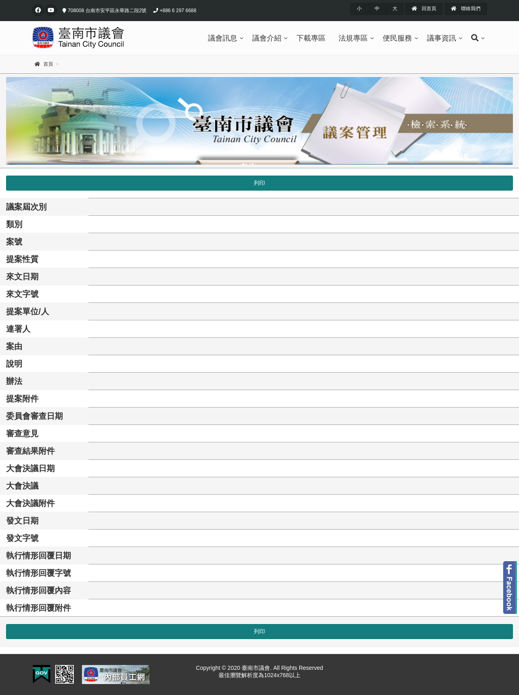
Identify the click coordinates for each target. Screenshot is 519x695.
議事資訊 (441, 38)
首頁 (48, 64)
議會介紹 (266, 38)
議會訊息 (222, 38)
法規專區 (353, 38)
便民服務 (397, 38)
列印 (259, 183)
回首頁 (424, 8)
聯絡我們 (465, 8)
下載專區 (311, 38)
